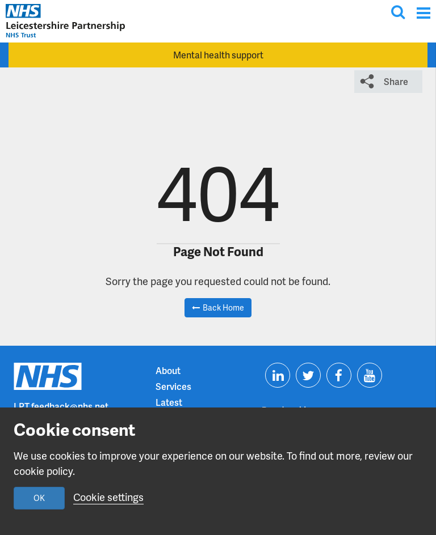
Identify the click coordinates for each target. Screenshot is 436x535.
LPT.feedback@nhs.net (61, 406)
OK (39, 497)
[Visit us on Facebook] (338, 375)
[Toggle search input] (398, 12)
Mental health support (218, 54)
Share (396, 81)
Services (173, 386)
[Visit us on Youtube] (369, 375)
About (168, 370)
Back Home (223, 307)
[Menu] (423, 13)
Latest (169, 402)
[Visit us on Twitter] (308, 375)
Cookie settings (108, 497)
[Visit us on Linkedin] (277, 375)
